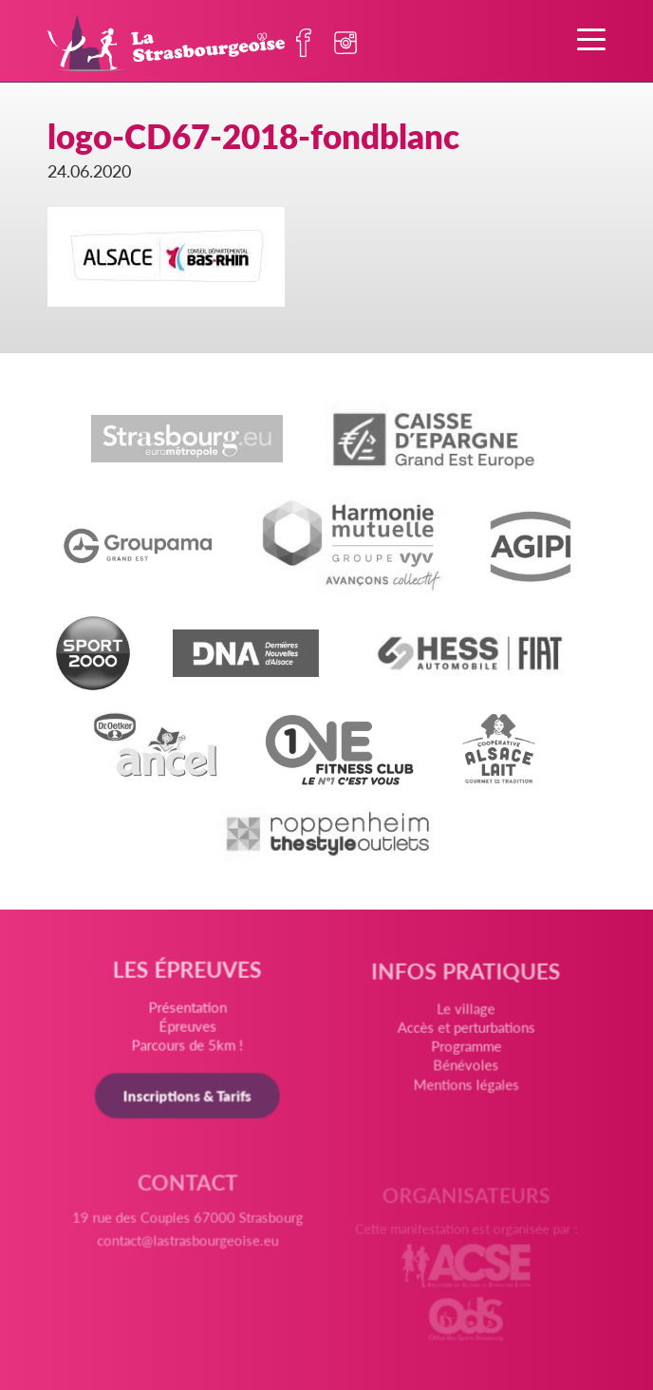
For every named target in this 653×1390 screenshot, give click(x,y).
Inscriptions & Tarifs (188, 1097)
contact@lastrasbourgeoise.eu (188, 1246)
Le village (465, 1012)
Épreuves (187, 1028)
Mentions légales (465, 1087)
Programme (465, 1049)
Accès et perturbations (465, 1031)
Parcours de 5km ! (188, 1047)
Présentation (188, 1009)
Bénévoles (465, 1068)
